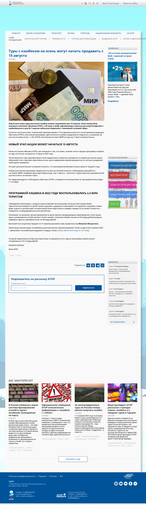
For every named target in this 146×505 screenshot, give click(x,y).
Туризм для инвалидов (84, 39)
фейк (67, 437)
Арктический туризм (44, 39)
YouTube (86, 3)
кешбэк (12, 255)
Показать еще (73, 457)
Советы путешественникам (120, 181)
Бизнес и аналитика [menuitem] (35, 33)
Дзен (82, 3)
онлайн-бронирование (17, 445)
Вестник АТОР (115, 171)
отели (19, 448)
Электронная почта (18, 283)
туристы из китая (114, 443)
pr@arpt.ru (31, 494)
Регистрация (114, 3)
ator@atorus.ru (26, 492)
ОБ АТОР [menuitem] (130, 33)
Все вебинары (116, 320)
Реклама (49, 474)
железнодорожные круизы (91, 434)
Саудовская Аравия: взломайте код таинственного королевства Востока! (122, 279)
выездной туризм (130, 441)
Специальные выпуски (119, 161)
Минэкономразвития (49, 437)
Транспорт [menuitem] (56, 33)
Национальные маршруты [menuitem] (108, 33)
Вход (105, 3)
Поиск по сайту (130, 3)
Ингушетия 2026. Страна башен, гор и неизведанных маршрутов (122, 313)
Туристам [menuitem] (85, 33)
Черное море (27, 448)
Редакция (38, 474)
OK (94, 3)
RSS (56, 474)
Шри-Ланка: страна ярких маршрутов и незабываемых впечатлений (119, 267)
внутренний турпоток (116, 441)
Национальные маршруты (120, 190)
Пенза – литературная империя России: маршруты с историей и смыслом (121, 291)
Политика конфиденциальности (20, 474)
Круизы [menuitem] (71, 33)
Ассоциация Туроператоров (18, 3)
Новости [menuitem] (16, 33)
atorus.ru (117, 503)
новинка (12, 448)
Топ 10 (112, 200)
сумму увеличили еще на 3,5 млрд (71, 230)
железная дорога (81, 437)
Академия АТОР (106, 39)
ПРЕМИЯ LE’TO (64, 39)
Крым (123, 443)
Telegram (98, 3)
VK (90, 3)
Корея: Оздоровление (127, 39)
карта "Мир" (92, 437)
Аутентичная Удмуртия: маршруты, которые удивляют (122, 303)
